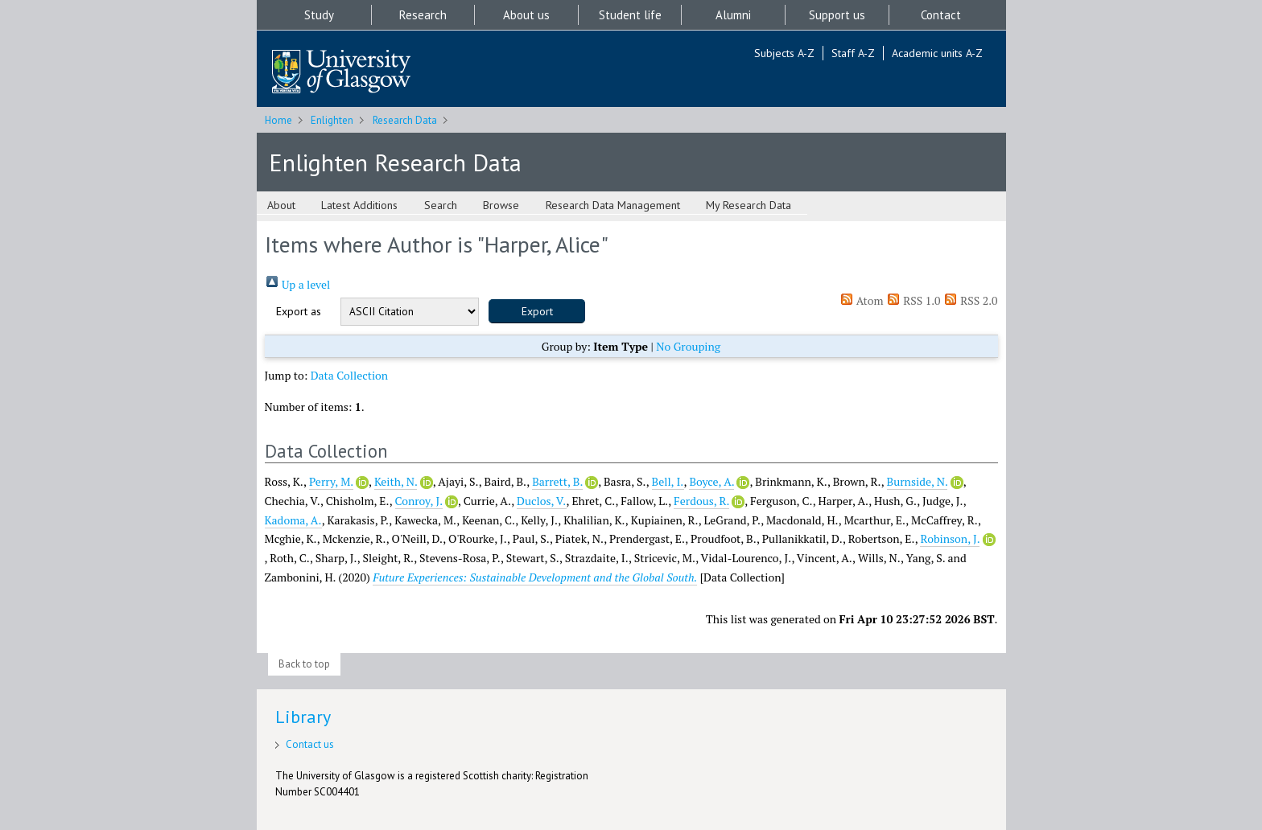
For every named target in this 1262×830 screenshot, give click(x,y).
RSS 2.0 (970, 300)
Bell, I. (668, 481)
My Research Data (748, 205)
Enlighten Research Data (395, 162)
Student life (630, 15)
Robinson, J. (949, 538)
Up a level (298, 284)
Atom (861, 300)
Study (319, 15)
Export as (298, 311)
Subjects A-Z (784, 53)
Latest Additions (359, 205)
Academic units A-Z (937, 53)
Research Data (405, 120)
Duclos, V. (542, 500)
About (281, 205)
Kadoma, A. (293, 520)
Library (303, 716)
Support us (837, 15)
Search (440, 205)
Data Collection (350, 375)
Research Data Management (613, 205)
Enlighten (332, 120)
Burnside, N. (917, 481)
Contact (941, 15)
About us (526, 15)
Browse (501, 205)
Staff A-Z (853, 53)
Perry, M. (331, 481)
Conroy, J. (419, 500)
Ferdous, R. (701, 500)
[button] (537, 311)
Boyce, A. (711, 481)
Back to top (304, 664)
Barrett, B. (557, 481)
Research (423, 15)
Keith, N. (395, 481)
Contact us (310, 744)
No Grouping (688, 346)
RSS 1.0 (913, 300)
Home (278, 120)
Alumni (733, 15)
